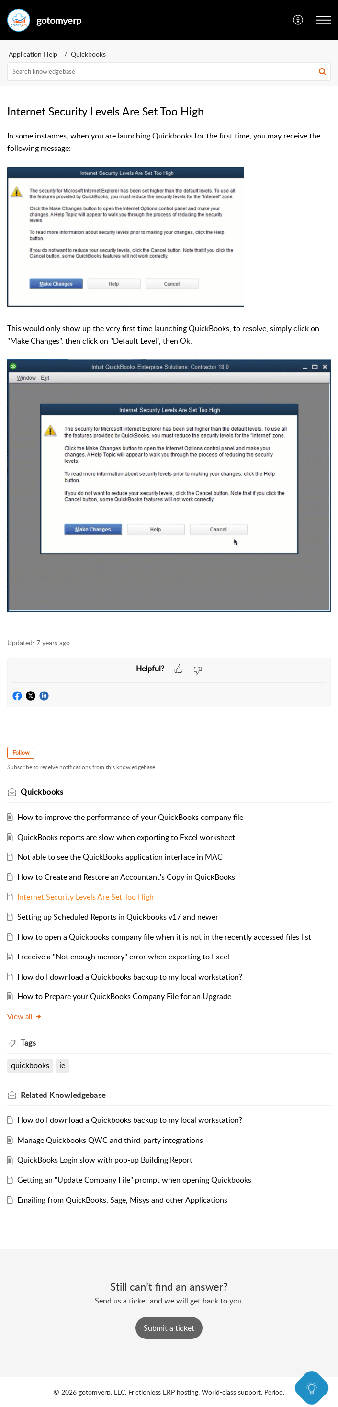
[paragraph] (169, 379)
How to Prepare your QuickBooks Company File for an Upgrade (124, 996)
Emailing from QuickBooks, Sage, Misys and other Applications (122, 1200)
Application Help (33, 53)
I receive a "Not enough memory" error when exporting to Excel (123, 956)
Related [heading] (63, 1095)
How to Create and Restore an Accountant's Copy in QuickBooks (126, 877)
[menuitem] (298, 20)
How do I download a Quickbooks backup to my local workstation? (129, 976)
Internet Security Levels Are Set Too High (85, 896)
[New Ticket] (169, 1328)
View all (24, 1016)
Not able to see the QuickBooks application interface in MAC (120, 857)
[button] (298, 20)
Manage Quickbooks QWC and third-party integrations (110, 1140)
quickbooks (30, 1065)
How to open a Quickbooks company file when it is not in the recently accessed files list (164, 937)
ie (62, 1065)
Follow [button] (20, 753)
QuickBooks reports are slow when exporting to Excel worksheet (126, 837)
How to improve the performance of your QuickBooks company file (130, 817)
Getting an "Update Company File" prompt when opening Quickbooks (134, 1180)
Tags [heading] (28, 1043)
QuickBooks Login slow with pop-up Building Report (104, 1159)
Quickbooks (88, 53)
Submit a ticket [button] (169, 1328)
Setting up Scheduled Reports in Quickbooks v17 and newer (117, 916)
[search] (169, 71)
